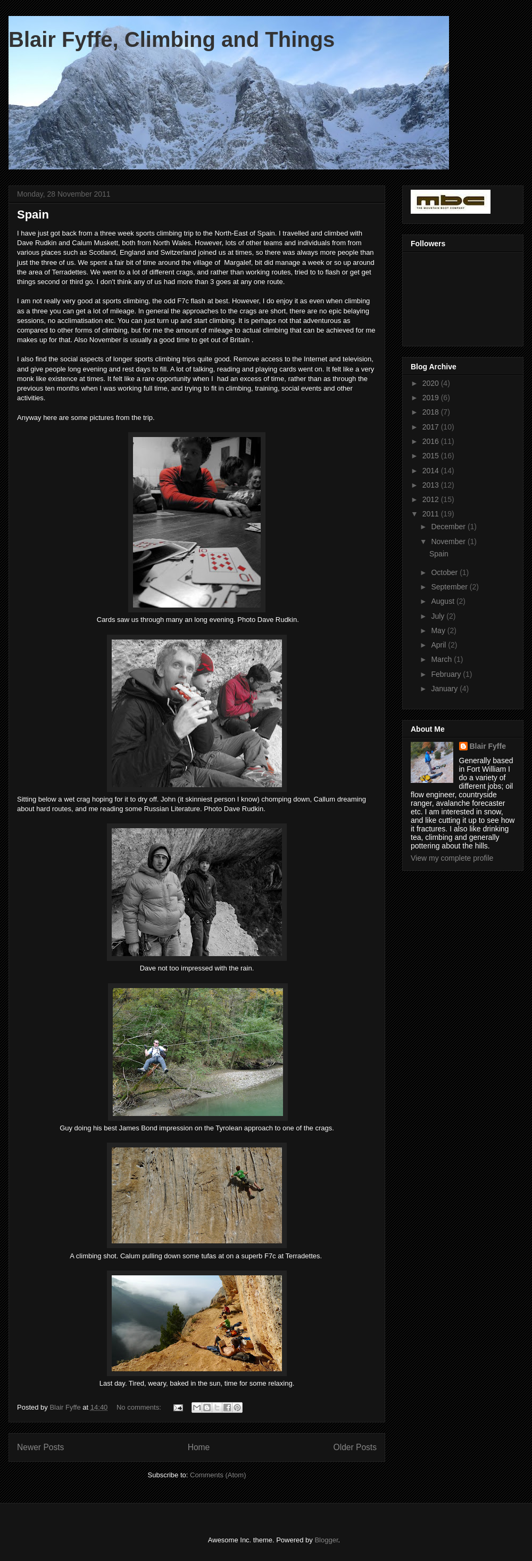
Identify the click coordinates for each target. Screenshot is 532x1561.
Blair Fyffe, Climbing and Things (172, 39)
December (449, 526)
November (449, 541)
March (442, 659)
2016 (431, 441)
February (447, 674)
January (445, 688)
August (443, 601)
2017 (431, 427)
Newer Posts (40, 1447)
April (439, 645)
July (438, 616)
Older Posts (355, 1447)
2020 (431, 383)
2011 (431, 513)
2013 (431, 485)
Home (199, 1447)
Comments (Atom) (218, 1475)
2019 (431, 397)
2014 (431, 470)
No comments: (140, 1407)
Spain (33, 214)
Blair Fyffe (488, 746)
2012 (431, 499)
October (445, 572)
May (439, 630)
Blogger (326, 1540)
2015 (431, 455)
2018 (431, 412)
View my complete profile (452, 858)
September (450, 587)
